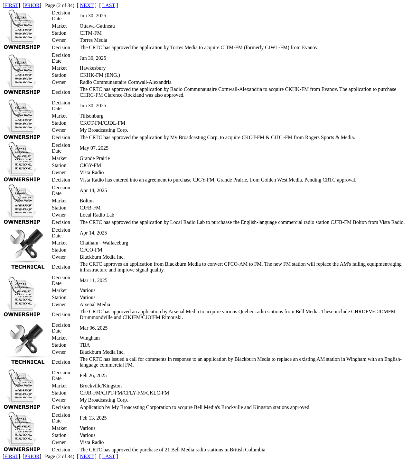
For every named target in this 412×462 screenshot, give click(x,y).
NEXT (86, 5)
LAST (108, 5)
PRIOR (32, 5)
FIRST (11, 5)
